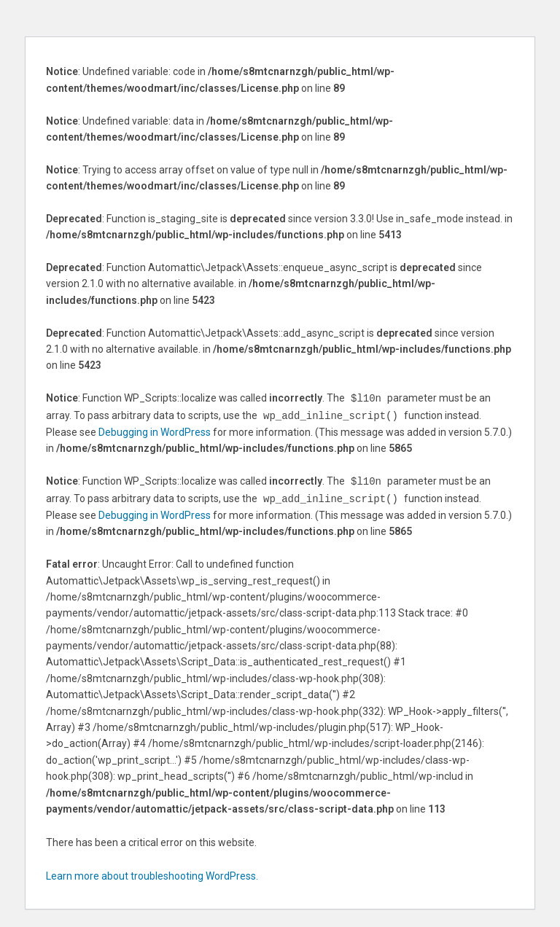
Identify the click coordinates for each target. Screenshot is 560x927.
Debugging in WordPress (154, 431)
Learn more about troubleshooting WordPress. (152, 873)
